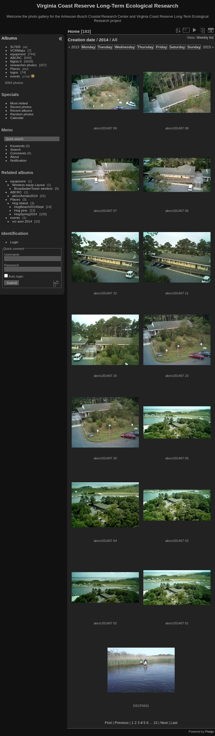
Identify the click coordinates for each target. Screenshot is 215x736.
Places (15, 68)
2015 (207, 47)
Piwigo (209, 731)
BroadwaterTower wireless (33, 188)
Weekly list (205, 37)
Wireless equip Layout (28, 185)
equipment (18, 54)
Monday (88, 47)
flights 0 (16, 61)
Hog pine (20, 210)
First (108, 723)
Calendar (17, 118)
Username (11, 254)
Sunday (194, 47)
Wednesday (125, 47)
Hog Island (20, 203)
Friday (161, 47)
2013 (75, 47)
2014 (103, 39)
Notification (18, 160)
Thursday (145, 47)
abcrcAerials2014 (25, 196)
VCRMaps (17, 50)
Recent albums (21, 110)
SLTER (15, 47)
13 (155, 723)
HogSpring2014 (25, 214)
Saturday (177, 47)
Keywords (17, 146)
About (14, 157)
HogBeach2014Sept (29, 206)
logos (14, 72)
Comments (18, 153)
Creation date (81, 39)
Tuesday (105, 47)
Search (15, 149)
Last (174, 723)
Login (14, 242)
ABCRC (16, 57)
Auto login (13, 276)
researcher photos (23, 65)
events (15, 76)
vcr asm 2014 (22, 221)
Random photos (22, 114)
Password (11, 265)
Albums (9, 38)
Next (164, 723)
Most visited (19, 103)
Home (74, 31)
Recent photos (21, 107)
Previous (122, 723)
